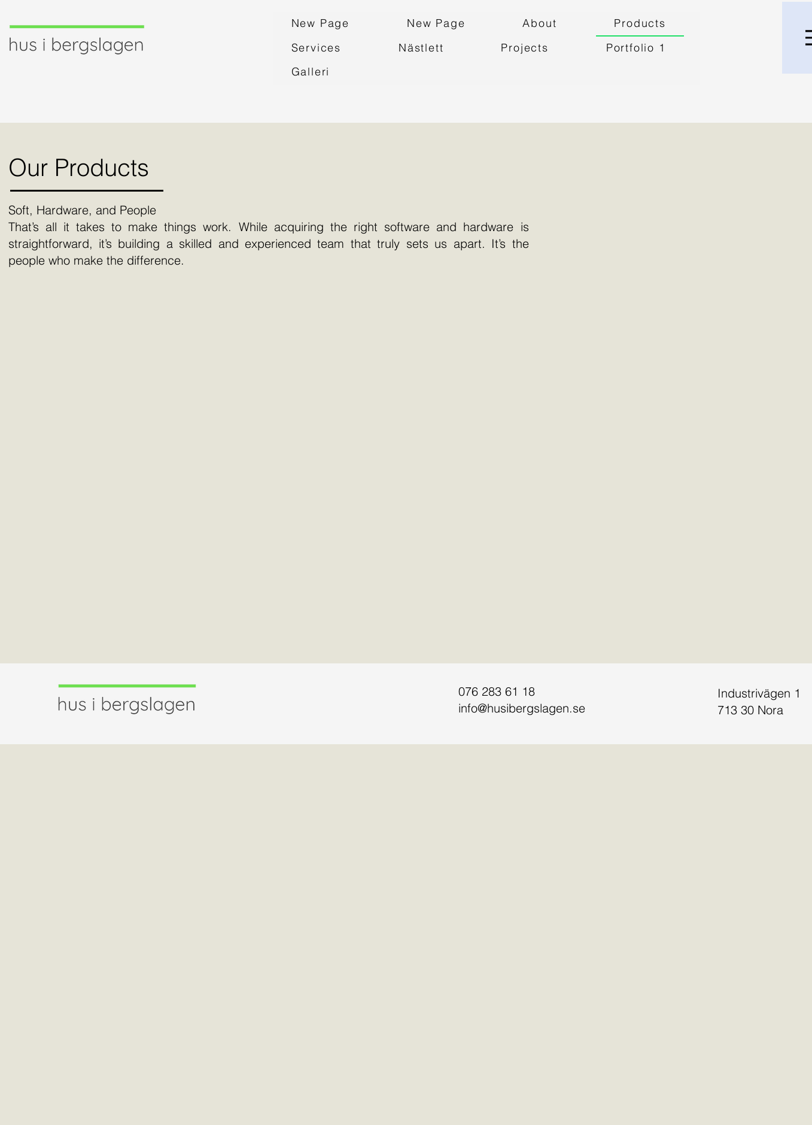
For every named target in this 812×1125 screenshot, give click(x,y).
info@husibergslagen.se (521, 708)
